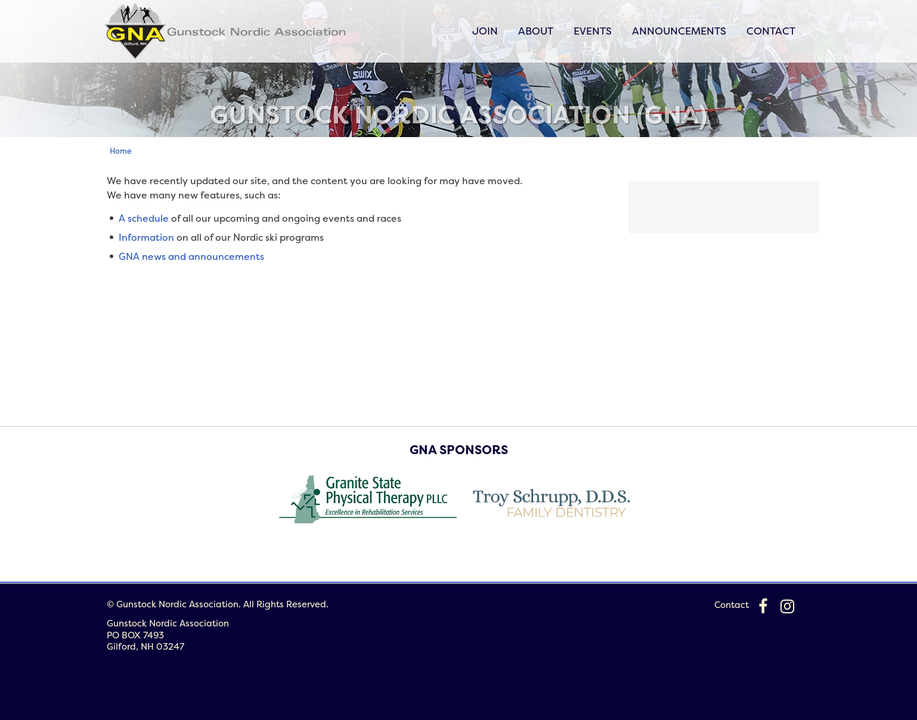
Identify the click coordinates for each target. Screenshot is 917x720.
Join (485, 31)
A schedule (144, 218)
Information (146, 237)
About (535, 31)
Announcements (679, 31)
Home (121, 150)
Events (593, 31)
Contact (770, 31)
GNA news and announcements (191, 256)
